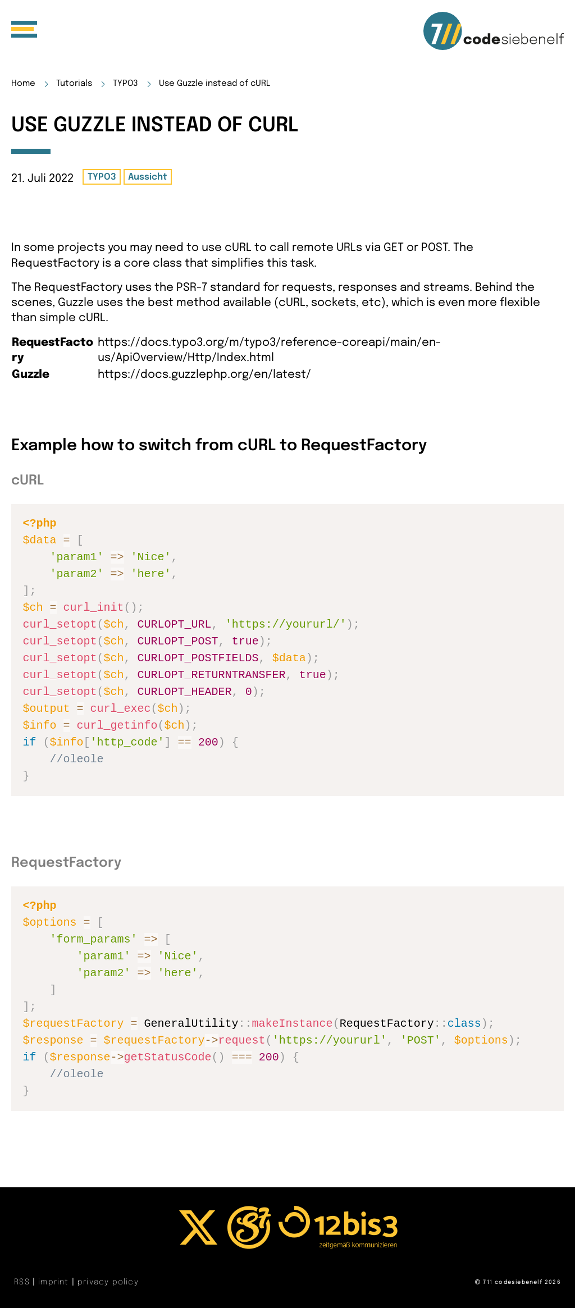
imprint (55, 1282)
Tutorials (74, 83)
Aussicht (147, 177)
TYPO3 (125, 83)
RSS (23, 1282)
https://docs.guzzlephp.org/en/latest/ (204, 375)
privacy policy (108, 1282)
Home (23, 83)
